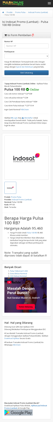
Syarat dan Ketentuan (24, 67)
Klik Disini (25, 109)
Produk (9, 12)
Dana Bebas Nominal (18, 273)
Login (14, 118)
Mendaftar (27, 118)
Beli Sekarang (26, 72)
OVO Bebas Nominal (18, 276)
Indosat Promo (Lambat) (38, 12)
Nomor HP (8, 41)
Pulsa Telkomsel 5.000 (19, 271)
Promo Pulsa (20, 12)
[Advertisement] (26, 374)
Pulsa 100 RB (32, 233)
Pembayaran (9, 51)
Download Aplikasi (11, 338)
